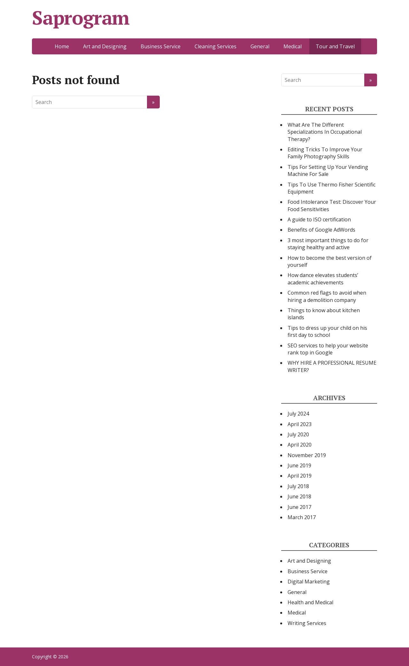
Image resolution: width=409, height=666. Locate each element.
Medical (292, 46)
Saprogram (80, 18)
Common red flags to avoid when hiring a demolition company (327, 296)
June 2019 (299, 465)
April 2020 (300, 444)
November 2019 (307, 455)
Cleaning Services (215, 46)
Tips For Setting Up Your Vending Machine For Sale (328, 170)
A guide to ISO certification (319, 219)
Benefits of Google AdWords (321, 229)
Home (62, 46)
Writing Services (307, 623)
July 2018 (298, 486)
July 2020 (298, 434)
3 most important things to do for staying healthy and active (328, 244)
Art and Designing (105, 46)
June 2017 (299, 507)
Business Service (161, 46)
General (260, 46)
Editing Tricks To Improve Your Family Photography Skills (325, 153)
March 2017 (302, 517)
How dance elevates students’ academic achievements (323, 279)
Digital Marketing (309, 581)
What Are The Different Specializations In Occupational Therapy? (325, 132)
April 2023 (300, 424)
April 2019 (300, 475)
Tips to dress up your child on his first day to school (327, 331)
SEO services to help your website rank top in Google (328, 349)
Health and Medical (310, 602)
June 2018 (299, 496)
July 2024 (298, 413)
